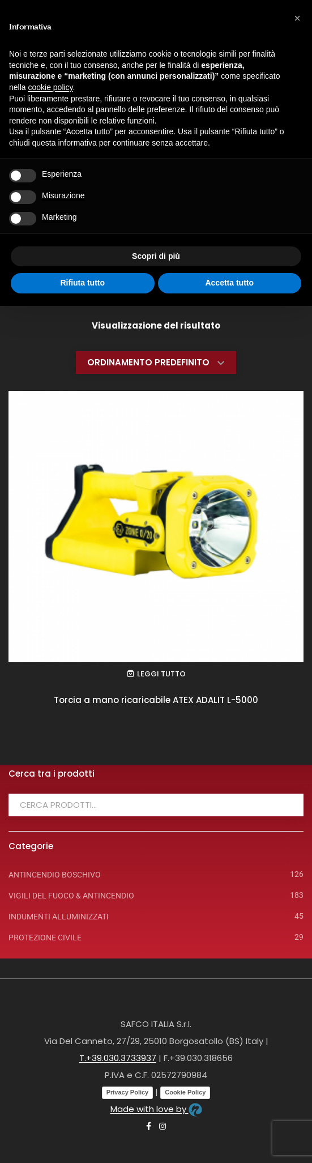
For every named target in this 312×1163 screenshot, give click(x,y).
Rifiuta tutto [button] (82, 282)
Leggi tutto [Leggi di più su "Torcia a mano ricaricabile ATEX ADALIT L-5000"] (161, 673)
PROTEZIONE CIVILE (45, 937)
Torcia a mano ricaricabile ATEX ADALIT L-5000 (156, 700)
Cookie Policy (185, 1092)
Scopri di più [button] (156, 256)
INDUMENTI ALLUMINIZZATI (58, 916)
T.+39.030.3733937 (117, 1058)
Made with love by (156, 1109)
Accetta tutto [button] (229, 282)
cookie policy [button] (50, 87)
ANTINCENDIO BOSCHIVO (54, 874)
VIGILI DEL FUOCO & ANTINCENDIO (71, 895)
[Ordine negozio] (156, 362)
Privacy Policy (127, 1092)
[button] (297, 18)
